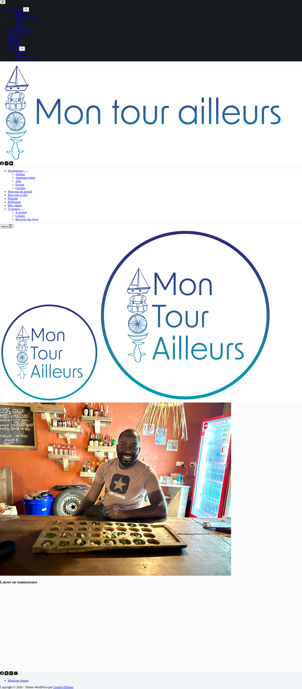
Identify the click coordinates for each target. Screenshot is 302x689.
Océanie (20, 188)
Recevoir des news (27, 219)
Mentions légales (18, 680)
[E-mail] (16, 674)
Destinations (16, 170)
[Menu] (7, 226)
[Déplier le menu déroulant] (26, 171)
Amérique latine (25, 177)
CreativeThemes (63, 687)
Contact (20, 215)
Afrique (20, 174)
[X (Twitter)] (7, 674)
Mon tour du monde (20, 191)
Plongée (13, 198)
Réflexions (14, 202)
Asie (18, 181)
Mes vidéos (15, 205)
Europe (19, 184)
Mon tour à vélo (18, 195)
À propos (14, 208)
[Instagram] (7, 164)
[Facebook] (2, 164)
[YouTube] (11, 164)
